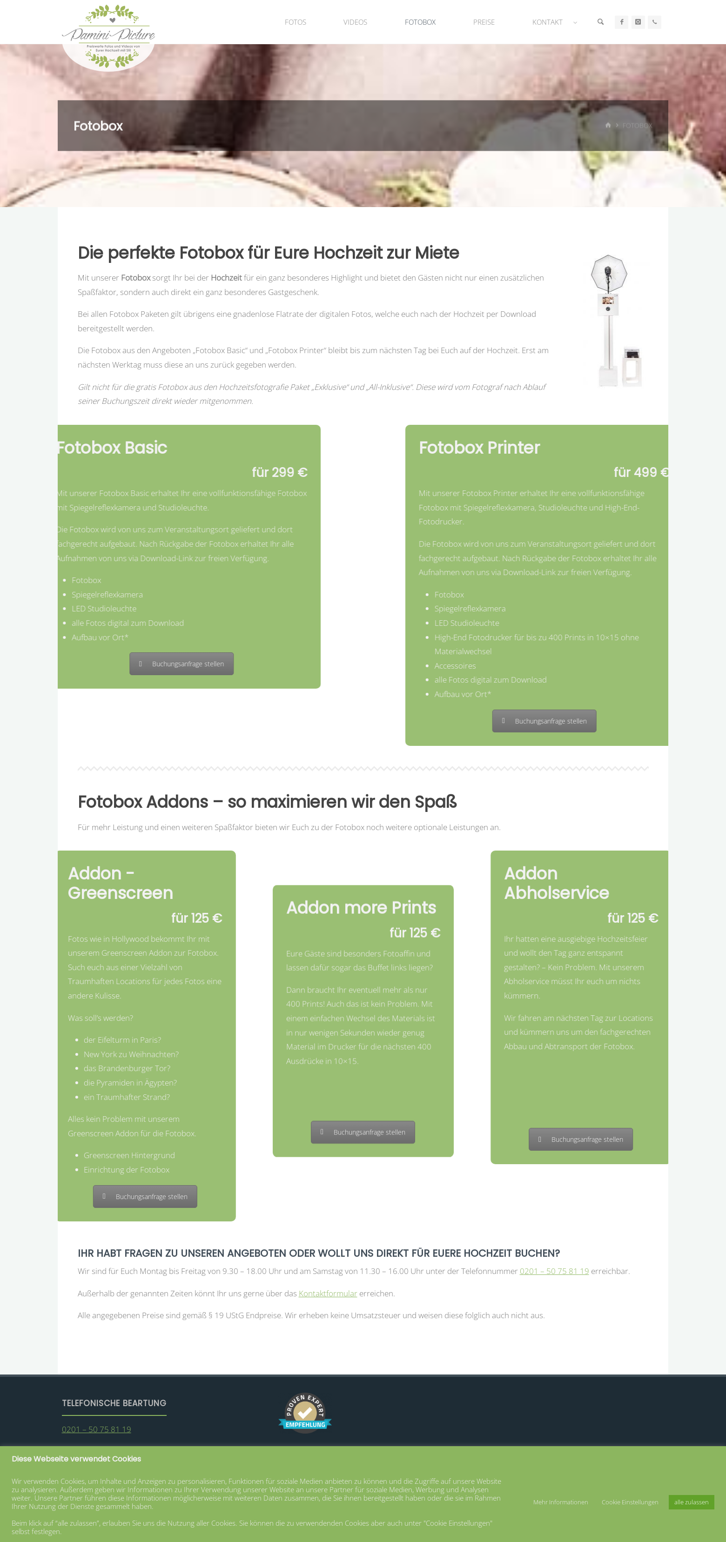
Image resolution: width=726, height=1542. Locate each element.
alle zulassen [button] (691, 1502)
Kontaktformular (328, 1293)
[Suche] (600, 22)
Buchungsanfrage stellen (62, 663)
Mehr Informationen (560, 1502)
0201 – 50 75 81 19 (554, 1271)
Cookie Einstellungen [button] (630, 1502)
